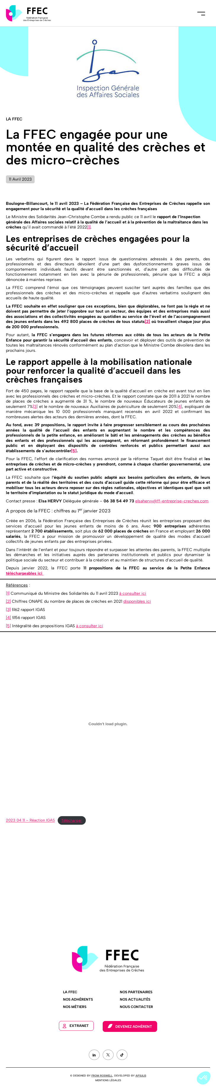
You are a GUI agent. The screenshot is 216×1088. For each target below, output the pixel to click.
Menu (201, 13)
